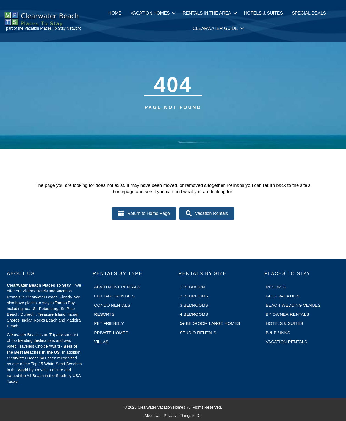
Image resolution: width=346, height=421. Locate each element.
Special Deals (309, 13)
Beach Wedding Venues (293, 305)
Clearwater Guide (215, 28)
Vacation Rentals (286, 341)
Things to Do (190, 415)
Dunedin (27, 314)
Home (114, 13)
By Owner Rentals (287, 314)
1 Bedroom (193, 286)
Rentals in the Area (206, 13)
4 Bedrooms (194, 314)
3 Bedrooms (194, 305)
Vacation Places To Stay (45, 28)
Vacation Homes (150, 13)
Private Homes (111, 332)
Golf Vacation (283, 295)
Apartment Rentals (117, 286)
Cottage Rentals (114, 295)
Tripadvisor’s (60, 335)
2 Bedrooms (194, 295)
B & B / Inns (278, 332)
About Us (152, 415)
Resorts (104, 314)
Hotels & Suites (263, 13)
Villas (101, 341)
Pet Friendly (109, 323)
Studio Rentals (198, 332)
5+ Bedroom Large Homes (210, 323)
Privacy (170, 415)
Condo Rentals (112, 305)
